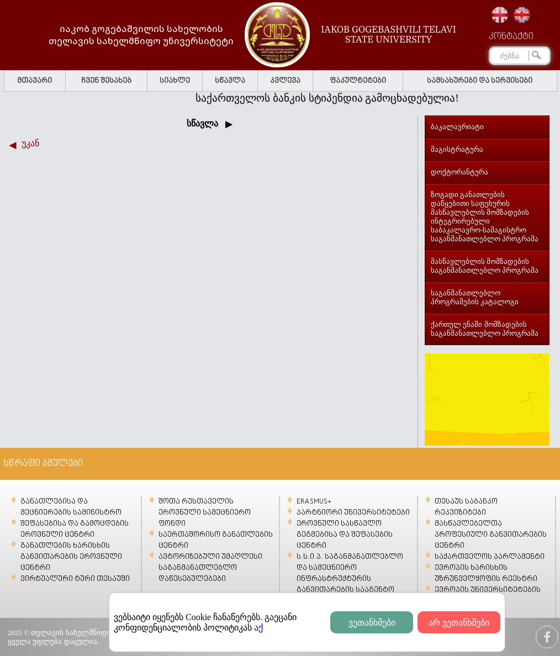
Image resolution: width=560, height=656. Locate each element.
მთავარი (34, 81)
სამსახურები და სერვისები (479, 81)
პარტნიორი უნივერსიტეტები (353, 512)
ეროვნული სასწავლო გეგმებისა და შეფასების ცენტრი (345, 535)
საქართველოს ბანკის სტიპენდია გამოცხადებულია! (331, 98)
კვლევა (285, 81)
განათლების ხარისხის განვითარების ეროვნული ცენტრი (71, 557)
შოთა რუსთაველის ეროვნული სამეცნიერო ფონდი (205, 512)
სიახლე (175, 81)
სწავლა (230, 81)
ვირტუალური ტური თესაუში (75, 579)
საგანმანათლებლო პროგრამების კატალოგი (475, 297)
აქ (258, 627)
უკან (30, 143)
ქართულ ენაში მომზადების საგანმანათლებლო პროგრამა (484, 328)
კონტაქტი (511, 37)
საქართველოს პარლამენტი (490, 557)
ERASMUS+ (314, 501)
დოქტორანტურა (459, 172)
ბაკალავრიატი (457, 127)
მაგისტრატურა (457, 149)
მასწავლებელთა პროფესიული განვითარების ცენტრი (491, 535)
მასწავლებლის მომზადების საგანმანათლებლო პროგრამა (484, 265)
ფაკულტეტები (358, 81)
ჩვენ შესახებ (106, 81)
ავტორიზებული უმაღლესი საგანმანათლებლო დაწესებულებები (210, 568)
